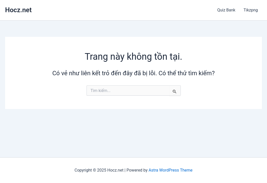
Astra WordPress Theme (170, 170)
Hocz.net (18, 10)
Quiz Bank (226, 10)
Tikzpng (251, 10)
